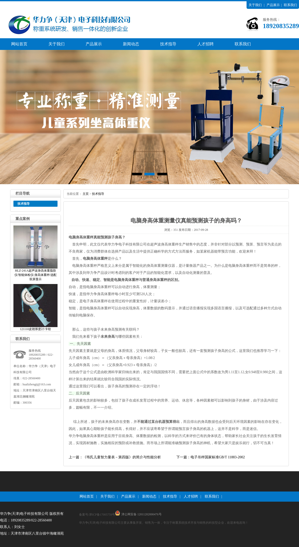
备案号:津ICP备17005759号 (97, 514)
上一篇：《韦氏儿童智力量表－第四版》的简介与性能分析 (115, 457)
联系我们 (290, 5)
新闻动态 (131, 44)
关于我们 (255, 5)
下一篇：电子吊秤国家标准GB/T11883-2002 (210, 457)
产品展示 (273, 5)
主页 (86, 194)
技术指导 (168, 44)
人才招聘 (205, 44)
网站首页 (19, 44)
